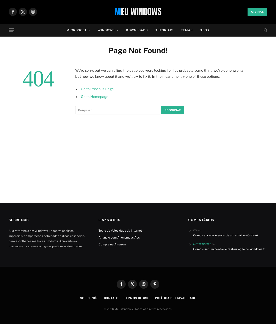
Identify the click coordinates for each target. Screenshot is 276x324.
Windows (106, 30)
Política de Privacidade (175, 298)
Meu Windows (202, 244)
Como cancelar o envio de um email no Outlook (226, 235)
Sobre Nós (89, 298)
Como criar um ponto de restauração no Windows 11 (229, 249)
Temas (187, 30)
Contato (111, 298)
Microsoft (76, 30)
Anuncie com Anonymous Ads (119, 237)
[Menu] (11, 30)
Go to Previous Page (97, 89)
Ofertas (257, 11)
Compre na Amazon (112, 244)
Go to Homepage (94, 97)
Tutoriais (164, 30)
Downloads (137, 30)
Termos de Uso (137, 298)
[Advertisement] (138, 164)
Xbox (204, 30)
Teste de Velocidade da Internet (120, 230)
